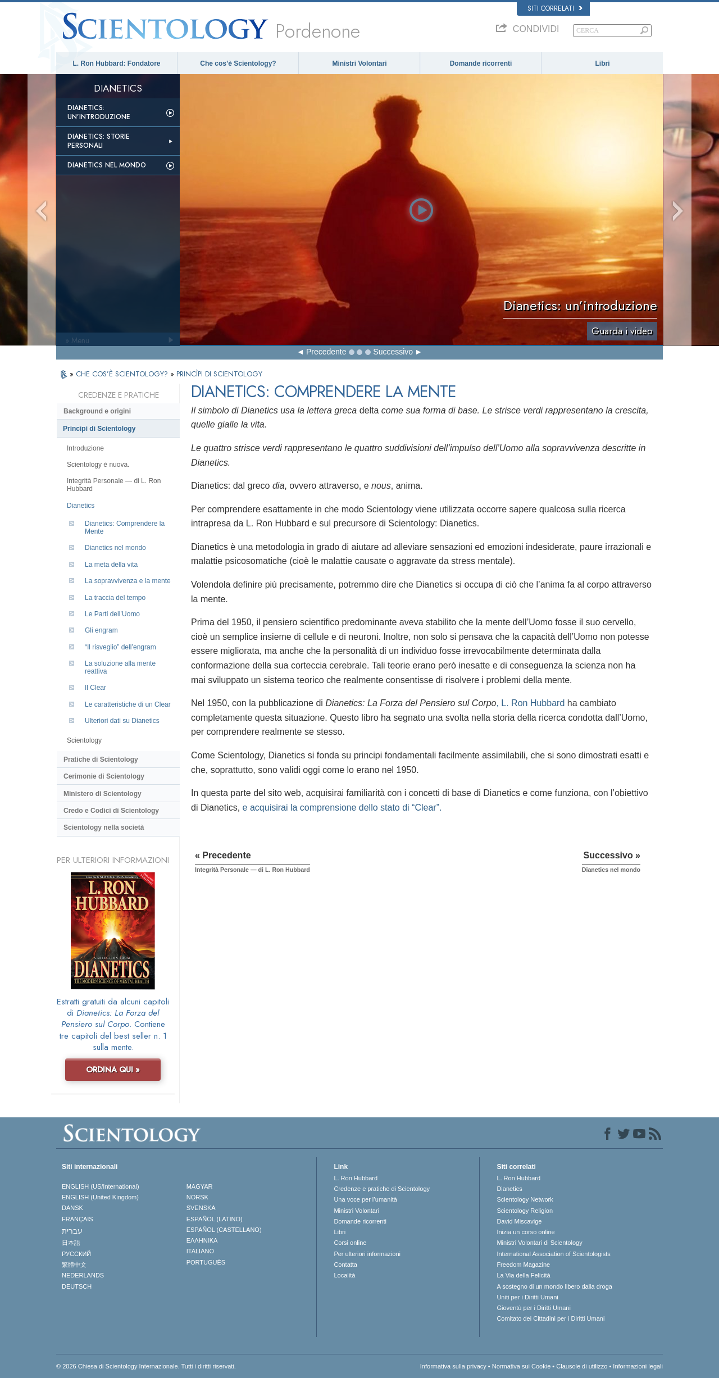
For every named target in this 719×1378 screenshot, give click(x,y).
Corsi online (350, 1242)
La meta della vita (111, 565)
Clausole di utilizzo (581, 1366)
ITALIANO (200, 1251)
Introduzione (85, 448)
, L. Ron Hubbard (530, 703)
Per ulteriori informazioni (367, 1253)
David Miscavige (519, 1221)
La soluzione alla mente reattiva (120, 667)
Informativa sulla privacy (453, 1366)
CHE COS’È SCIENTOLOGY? (123, 374)
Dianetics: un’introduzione (98, 112)
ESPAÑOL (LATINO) (214, 1219)
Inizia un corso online (525, 1232)
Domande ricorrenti (481, 63)
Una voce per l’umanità (365, 1199)
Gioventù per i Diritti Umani (533, 1307)
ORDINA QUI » (113, 1069)
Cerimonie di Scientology (103, 776)
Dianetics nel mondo (106, 165)
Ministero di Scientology (102, 794)
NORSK (197, 1197)
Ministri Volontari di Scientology (539, 1242)
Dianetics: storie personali (98, 141)
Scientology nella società (103, 827)
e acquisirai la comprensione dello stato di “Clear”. (342, 807)
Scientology (84, 740)
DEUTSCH (77, 1286)
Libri (602, 63)
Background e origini (97, 411)
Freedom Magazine (523, 1264)
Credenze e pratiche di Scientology (382, 1188)
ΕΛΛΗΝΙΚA (202, 1240)
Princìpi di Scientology (99, 429)
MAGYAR (199, 1186)
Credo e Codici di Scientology (111, 811)
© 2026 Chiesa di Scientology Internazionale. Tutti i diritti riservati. (146, 1366)
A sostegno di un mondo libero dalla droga (554, 1286)
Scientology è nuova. (98, 465)
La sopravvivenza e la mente (128, 581)
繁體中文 (74, 1264)
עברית (72, 1230)
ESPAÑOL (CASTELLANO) (224, 1229)
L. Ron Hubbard (355, 1178)
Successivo (393, 351)
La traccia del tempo (115, 598)
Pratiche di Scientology (100, 759)
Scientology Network (525, 1199)
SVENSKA (201, 1207)
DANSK (72, 1207)
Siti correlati (555, 8)
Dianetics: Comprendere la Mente (125, 527)
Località (344, 1275)
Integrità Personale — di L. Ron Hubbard (114, 485)
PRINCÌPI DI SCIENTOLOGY (219, 374)
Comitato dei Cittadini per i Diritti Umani (550, 1318)
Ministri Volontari (359, 63)
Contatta (345, 1264)
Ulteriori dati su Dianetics (122, 721)
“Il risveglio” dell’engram (120, 647)
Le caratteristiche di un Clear (128, 704)
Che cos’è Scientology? (238, 63)
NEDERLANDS (83, 1275)
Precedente (326, 351)
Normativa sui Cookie (521, 1366)
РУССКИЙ (76, 1253)
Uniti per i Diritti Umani (527, 1297)
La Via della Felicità (523, 1275)
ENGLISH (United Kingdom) (100, 1197)
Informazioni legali (638, 1366)
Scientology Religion (525, 1210)
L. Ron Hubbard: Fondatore (117, 63)
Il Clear (95, 688)
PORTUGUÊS (205, 1262)
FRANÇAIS (77, 1219)
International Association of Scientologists (553, 1253)
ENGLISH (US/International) (100, 1186)
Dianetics (80, 506)
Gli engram (101, 630)
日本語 (71, 1242)
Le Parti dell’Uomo (112, 614)
